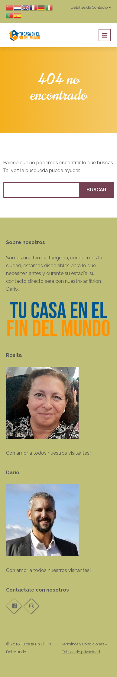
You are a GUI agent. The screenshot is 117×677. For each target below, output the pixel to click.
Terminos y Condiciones (83, 644)
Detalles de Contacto (91, 7)
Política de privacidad (81, 652)
